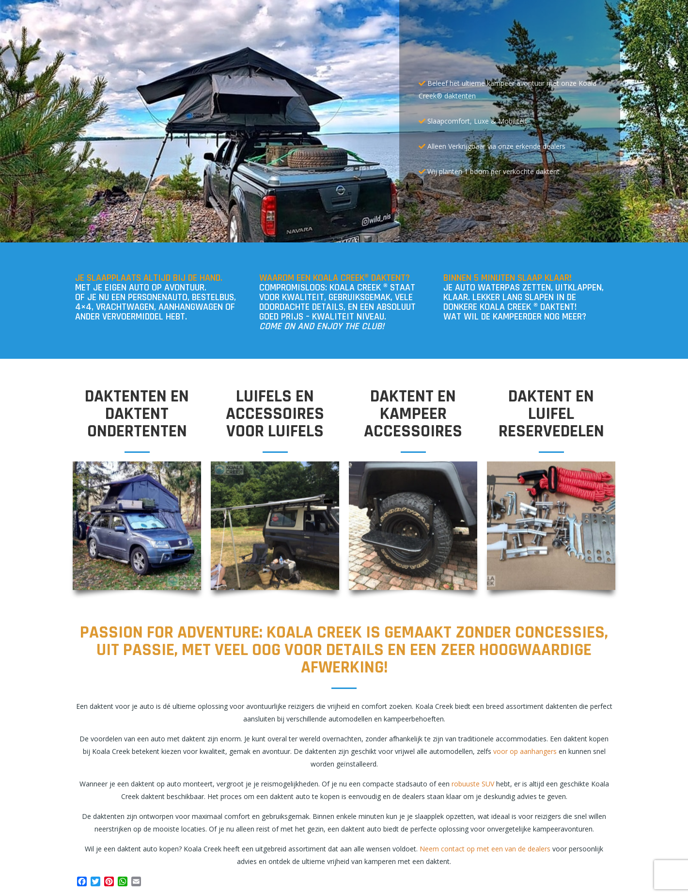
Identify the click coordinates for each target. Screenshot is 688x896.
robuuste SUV (473, 783)
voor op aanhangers (525, 751)
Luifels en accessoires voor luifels (275, 413)
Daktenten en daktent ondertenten (137, 413)
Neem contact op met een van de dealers (485, 848)
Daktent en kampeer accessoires (413, 413)
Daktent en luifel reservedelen (551, 413)
